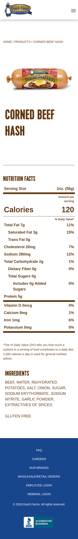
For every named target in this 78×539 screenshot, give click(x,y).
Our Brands (39, 467)
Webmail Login (39, 494)
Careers (39, 459)
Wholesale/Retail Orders (39, 476)
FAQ (39, 450)
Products (22, 41)
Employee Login (39, 485)
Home (7, 41)
